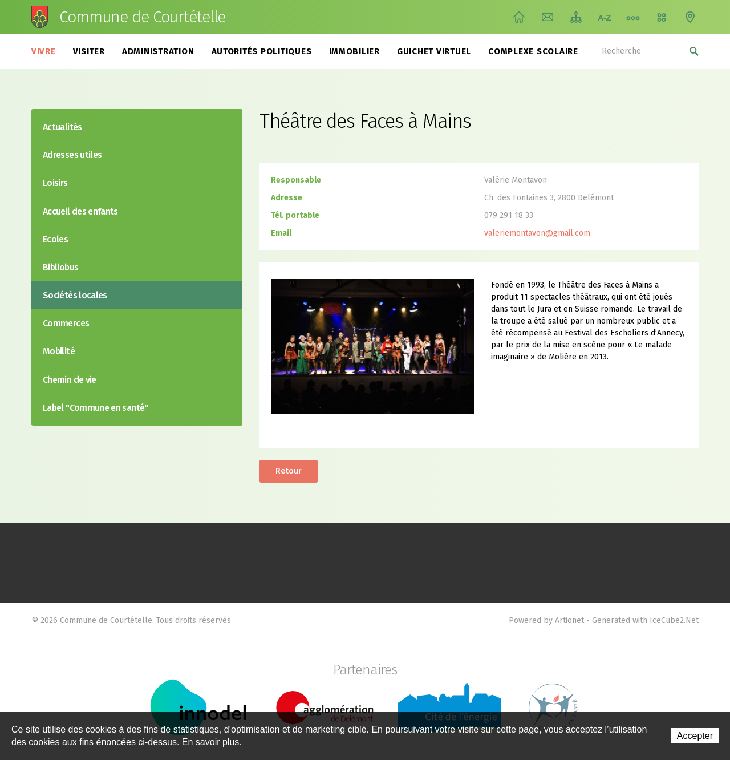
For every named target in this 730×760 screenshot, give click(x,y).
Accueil (519, 17)
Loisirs (55, 182)
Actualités (62, 127)
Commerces (66, 323)
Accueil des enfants (80, 211)
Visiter (89, 51)
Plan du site (576, 17)
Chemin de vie (633, 17)
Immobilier (354, 51)
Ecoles (55, 239)
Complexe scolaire (533, 51)
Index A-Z (604, 17)
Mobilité (59, 351)
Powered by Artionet (546, 620)
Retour (288, 471)
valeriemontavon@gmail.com (537, 233)
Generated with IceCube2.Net (645, 620)
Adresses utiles (72, 154)
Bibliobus (60, 267)
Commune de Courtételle (142, 17)
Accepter (695, 736)
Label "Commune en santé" (95, 407)
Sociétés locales (75, 295)
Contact (547, 17)
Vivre (43, 51)
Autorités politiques (262, 51)
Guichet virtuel (434, 51)
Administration (158, 51)
